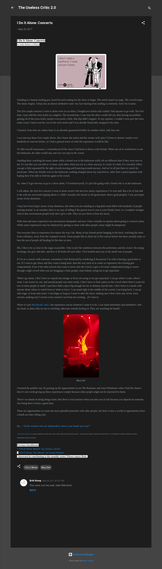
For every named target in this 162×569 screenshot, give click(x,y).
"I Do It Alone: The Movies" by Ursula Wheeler (41, 452)
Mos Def (45, 467)
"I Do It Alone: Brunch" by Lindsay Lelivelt (39, 449)
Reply (33, 490)
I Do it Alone (31, 467)
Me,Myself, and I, (41, 304)
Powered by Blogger (81, 554)
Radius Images (87, 561)
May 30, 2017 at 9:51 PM (53, 481)
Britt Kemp (35, 480)
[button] (143, 23)
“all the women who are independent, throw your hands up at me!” (56, 426)
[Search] (149, 8)
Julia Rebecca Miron (23, 434)
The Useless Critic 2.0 (37, 7)
